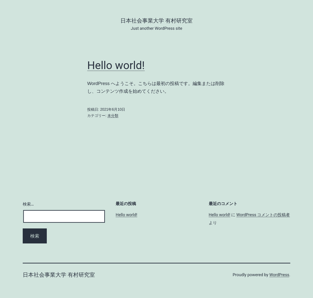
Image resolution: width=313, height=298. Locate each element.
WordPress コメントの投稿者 (263, 214)
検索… (28, 204)
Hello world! (116, 65)
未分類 (112, 116)
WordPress (279, 274)
